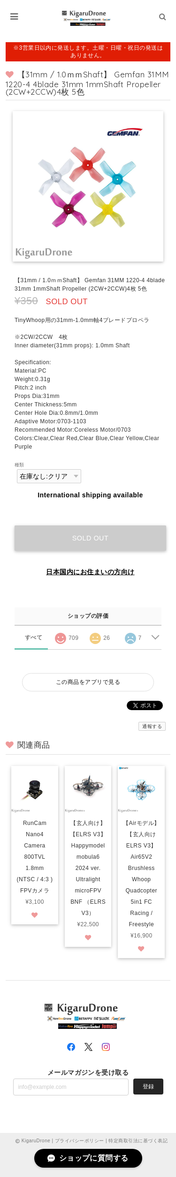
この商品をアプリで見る (88, 682)
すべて (33, 637)
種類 (19, 464)
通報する (152, 726)
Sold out (90, 538)
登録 (148, 1086)
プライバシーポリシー (79, 1140)
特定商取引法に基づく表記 (138, 1140)
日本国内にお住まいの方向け (90, 572)
